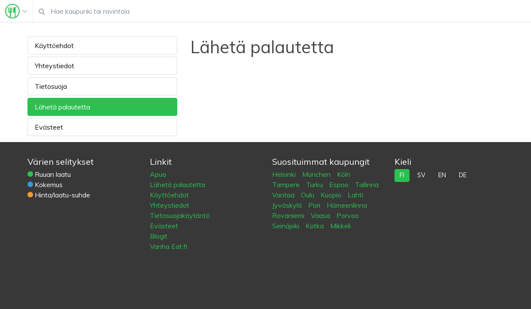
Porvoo (348, 215)
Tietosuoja (51, 86)
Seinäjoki (286, 225)
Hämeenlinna (347, 205)
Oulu (308, 195)
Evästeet (49, 127)
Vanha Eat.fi (168, 246)
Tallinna (367, 184)
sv (421, 175)
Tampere (286, 184)
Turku (315, 184)
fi (402, 175)
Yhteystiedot (54, 65)
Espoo (339, 184)
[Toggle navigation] (16, 11)
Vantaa (284, 195)
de (463, 175)
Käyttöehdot (54, 45)
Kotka (315, 225)
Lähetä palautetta (62, 107)
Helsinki (284, 174)
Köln (343, 174)
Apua (158, 174)
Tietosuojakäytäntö (180, 215)
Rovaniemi (289, 215)
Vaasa (321, 215)
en (442, 175)
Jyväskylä (287, 205)
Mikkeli (340, 225)
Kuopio (332, 195)
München (317, 174)
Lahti (355, 195)
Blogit (158, 236)
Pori (315, 205)
